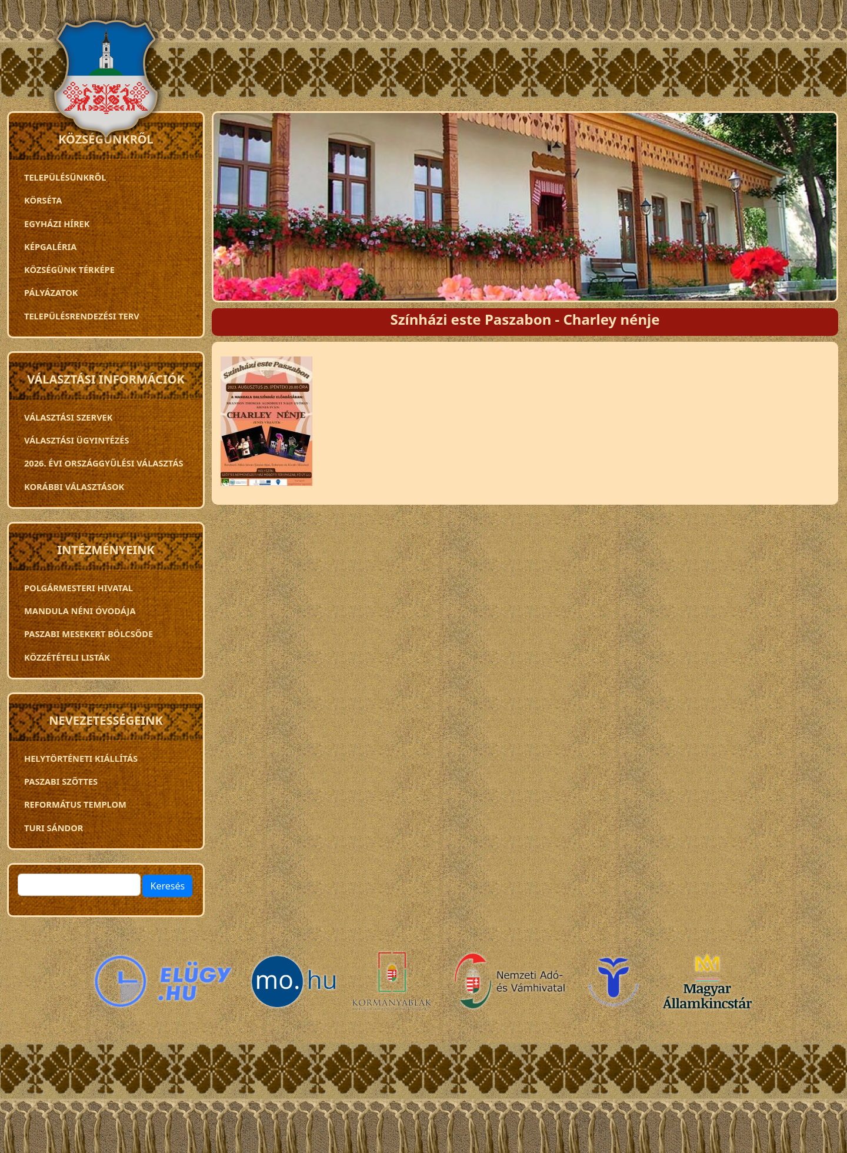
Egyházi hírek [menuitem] (56, 223)
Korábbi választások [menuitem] (74, 486)
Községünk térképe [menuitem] (69, 269)
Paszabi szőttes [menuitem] (61, 781)
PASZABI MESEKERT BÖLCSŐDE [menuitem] (88, 633)
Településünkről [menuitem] (65, 177)
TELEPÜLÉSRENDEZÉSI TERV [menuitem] (81, 316)
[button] (266, 425)
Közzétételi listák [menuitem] (67, 657)
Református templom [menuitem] (75, 804)
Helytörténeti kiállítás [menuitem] (81, 758)
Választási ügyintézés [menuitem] (76, 440)
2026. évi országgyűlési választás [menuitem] (104, 463)
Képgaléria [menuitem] (50, 246)
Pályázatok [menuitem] (51, 292)
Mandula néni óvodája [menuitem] (80, 611)
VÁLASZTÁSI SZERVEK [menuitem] (68, 417)
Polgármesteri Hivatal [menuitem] (78, 588)
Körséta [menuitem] (43, 200)
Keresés (167, 885)
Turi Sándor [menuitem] (53, 828)
